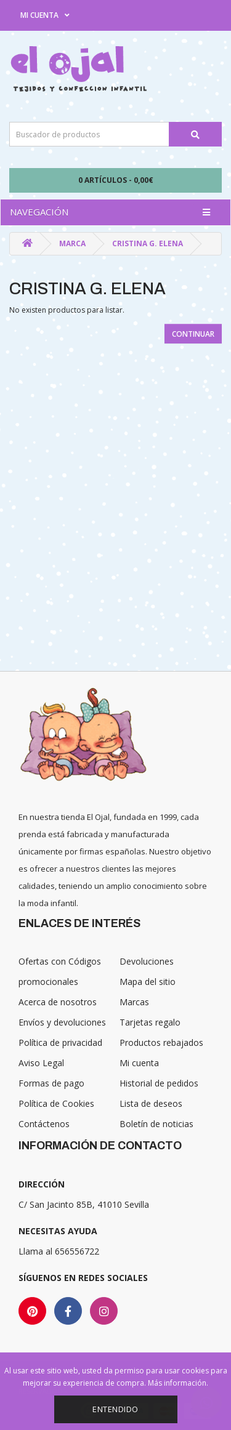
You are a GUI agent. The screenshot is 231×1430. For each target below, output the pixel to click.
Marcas (134, 1002)
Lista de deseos (151, 1103)
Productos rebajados (161, 1042)
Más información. (178, 1383)
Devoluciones (147, 961)
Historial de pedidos (159, 1083)
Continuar (193, 334)
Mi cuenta (139, 1063)
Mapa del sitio (148, 981)
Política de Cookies (56, 1103)
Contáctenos (44, 1124)
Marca (72, 243)
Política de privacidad (60, 1042)
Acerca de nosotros (57, 1002)
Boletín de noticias (156, 1124)
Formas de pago (51, 1083)
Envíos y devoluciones (62, 1022)
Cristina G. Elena (147, 243)
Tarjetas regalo (150, 1022)
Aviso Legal (41, 1063)
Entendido (115, 1409)
